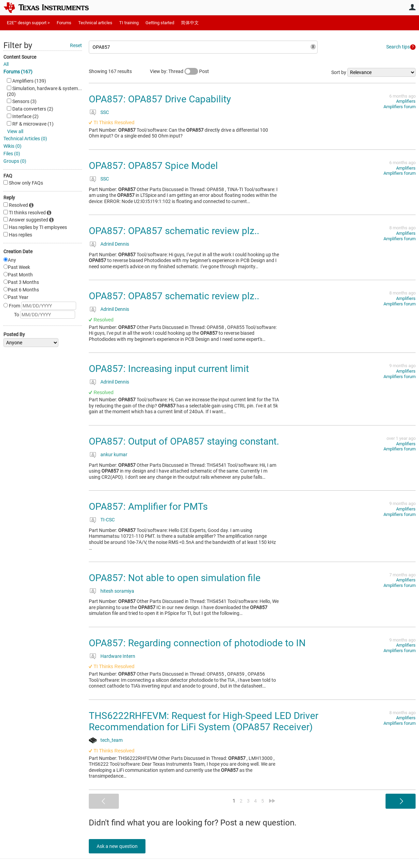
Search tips (398, 46)
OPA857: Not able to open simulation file (175, 577)
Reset (76, 45)
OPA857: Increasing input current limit (169, 368)
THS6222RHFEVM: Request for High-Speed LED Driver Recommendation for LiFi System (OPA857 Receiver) (203, 721)
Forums (64, 22)
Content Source (19, 57)
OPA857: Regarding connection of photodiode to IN (197, 643)
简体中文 (190, 22)
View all (15, 131)
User (412, 7)
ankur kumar (113, 454)
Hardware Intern (117, 656)
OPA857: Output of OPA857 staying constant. (184, 441)
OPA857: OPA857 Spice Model (153, 165)
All (6, 64)
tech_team (111, 740)
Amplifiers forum (399, 106)
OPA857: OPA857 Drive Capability (160, 99)
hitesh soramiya (117, 591)
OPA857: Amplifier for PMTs (148, 506)
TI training (129, 22)
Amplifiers (406, 101)
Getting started (159, 22)
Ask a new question (119, 846)
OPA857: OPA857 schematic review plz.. (174, 230)
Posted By (14, 334)
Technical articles (95, 22)
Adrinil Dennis (114, 244)
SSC (104, 112)
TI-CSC (107, 519)
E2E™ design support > (28, 22)
